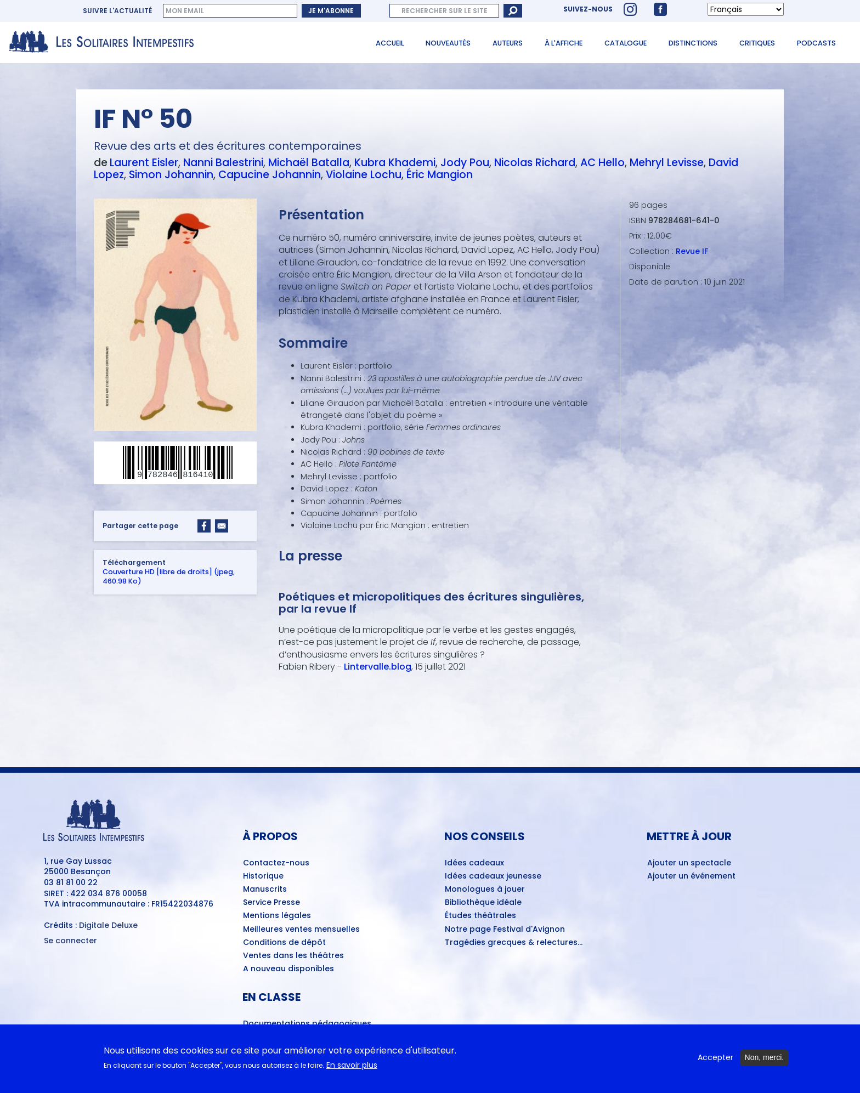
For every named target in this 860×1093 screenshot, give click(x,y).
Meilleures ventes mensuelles (301, 930)
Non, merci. (764, 1061)
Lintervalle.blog (377, 666)
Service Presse (271, 903)
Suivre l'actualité (117, 11)
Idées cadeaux (474, 863)
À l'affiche (563, 43)
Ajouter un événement (691, 876)
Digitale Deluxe (108, 925)
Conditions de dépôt (284, 943)
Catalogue (625, 43)
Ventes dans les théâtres (293, 956)
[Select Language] (746, 9)
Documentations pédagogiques (307, 1024)
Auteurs (508, 43)
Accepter (715, 1062)
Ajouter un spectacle (689, 863)
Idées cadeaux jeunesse (493, 876)
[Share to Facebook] (204, 526)
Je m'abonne (331, 10)
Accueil (390, 43)
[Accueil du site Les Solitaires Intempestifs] (105, 42)
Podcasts (816, 43)
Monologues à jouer (485, 889)
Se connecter (70, 940)
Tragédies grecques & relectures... (513, 943)
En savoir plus (351, 1069)
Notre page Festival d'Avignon (505, 930)
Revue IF (692, 251)
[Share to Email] (221, 526)
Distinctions (693, 43)
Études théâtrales (480, 916)
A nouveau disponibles (288, 969)
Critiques (757, 43)
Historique (263, 876)
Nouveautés (448, 43)
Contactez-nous (276, 863)
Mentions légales (277, 916)
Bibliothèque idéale (483, 903)
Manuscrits (265, 889)
